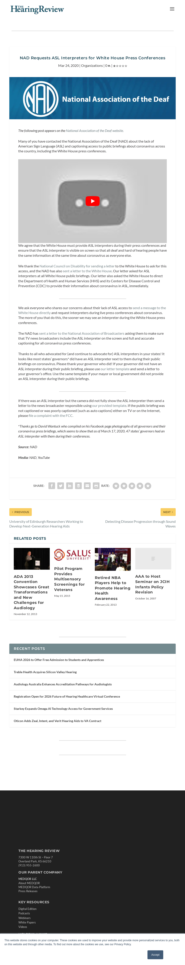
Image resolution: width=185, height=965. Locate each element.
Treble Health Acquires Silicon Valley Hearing (45, 672)
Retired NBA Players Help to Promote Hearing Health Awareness (113, 588)
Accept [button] (155, 954)
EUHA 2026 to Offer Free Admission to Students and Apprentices (59, 660)
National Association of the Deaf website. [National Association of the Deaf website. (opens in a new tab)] (95, 130)
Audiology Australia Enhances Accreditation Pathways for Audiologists (63, 684)
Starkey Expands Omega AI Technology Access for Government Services (63, 708)
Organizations (92, 65)
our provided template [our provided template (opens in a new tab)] (109, 405)
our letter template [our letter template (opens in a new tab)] (115, 369)
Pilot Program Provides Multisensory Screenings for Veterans (69, 579)
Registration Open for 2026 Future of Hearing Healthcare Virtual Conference (67, 696)
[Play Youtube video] (92, 201)
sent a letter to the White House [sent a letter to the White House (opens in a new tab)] (87, 271)
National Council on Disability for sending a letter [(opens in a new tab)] (77, 266)
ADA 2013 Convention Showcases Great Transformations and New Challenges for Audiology (31, 592)
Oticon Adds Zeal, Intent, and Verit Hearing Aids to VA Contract (57, 721)
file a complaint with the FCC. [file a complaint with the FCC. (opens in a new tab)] (51, 415)
